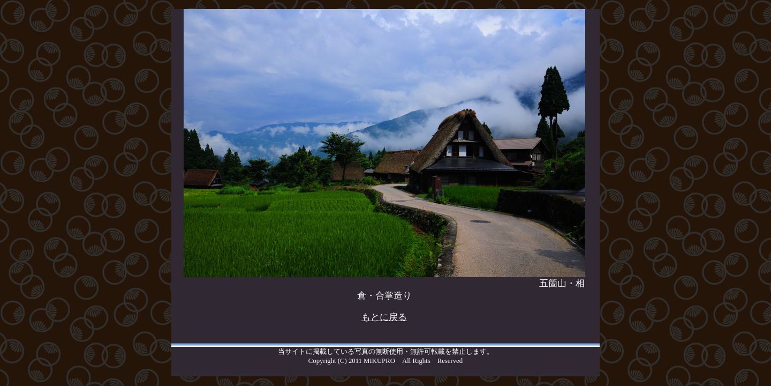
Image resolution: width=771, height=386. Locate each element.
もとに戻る (384, 317)
